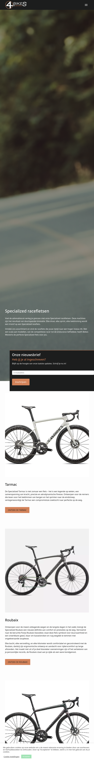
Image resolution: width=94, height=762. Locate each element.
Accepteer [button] (26, 756)
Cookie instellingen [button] (11, 756)
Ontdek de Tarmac (17, 510)
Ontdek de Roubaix (17, 662)
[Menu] (86, 5)
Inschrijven (20, 382)
